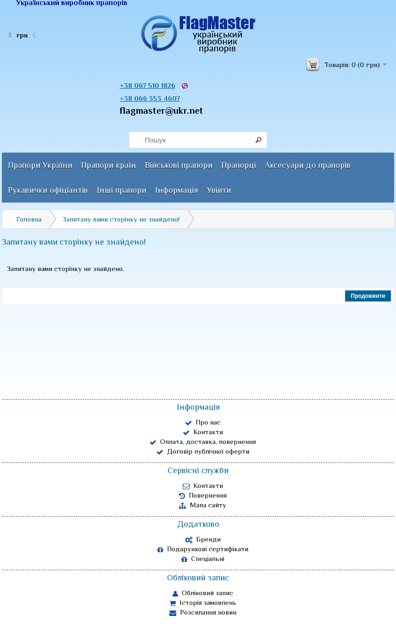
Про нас (203, 422)
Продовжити (368, 296)
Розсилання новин (202, 612)
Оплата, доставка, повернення (202, 441)
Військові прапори (178, 165)
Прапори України (40, 165)
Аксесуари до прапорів (308, 165)
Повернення (203, 495)
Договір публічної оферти (202, 451)
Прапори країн (108, 165)
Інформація (176, 190)
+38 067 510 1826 (147, 85)
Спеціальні (202, 558)
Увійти (219, 190)
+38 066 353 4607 (150, 98)
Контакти (203, 432)
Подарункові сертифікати (202, 549)
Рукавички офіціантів (48, 190)
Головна (29, 219)
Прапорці (238, 165)
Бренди (203, 539)
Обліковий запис (203, 593)
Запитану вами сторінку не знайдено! (120, 219)
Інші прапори (121, 190)
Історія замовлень (202, 602)
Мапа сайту (202, 505)
